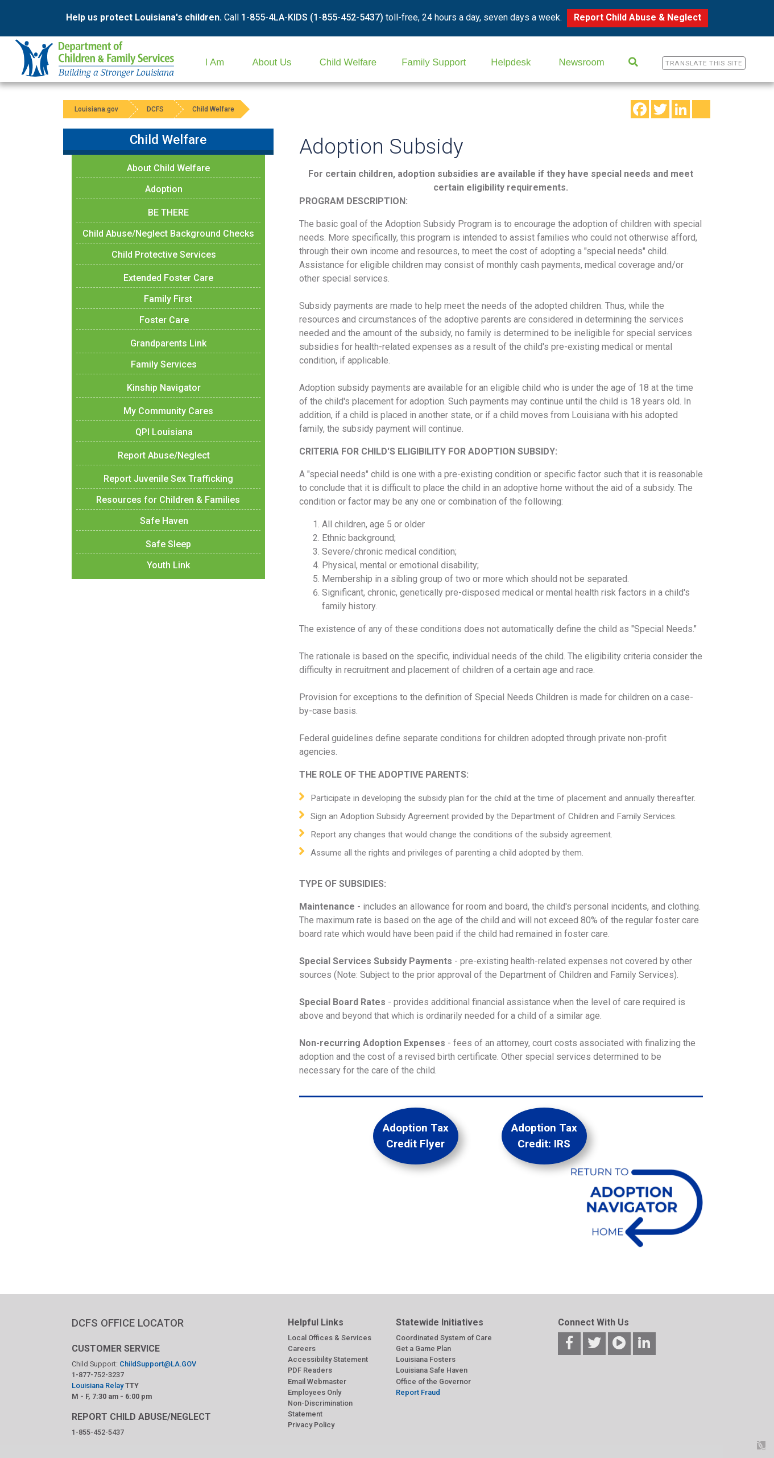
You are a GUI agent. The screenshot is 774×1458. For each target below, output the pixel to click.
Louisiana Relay (98, 1385)
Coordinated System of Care (444, 1337)
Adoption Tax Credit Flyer (416, 1136)
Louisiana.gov (96, 109)
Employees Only (314, 1392)
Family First (168, 299)
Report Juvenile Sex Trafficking (168, 478)
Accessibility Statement (328, 1359)
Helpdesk (511, 62)
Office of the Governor (433, 1381)
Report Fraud (418, 1392)
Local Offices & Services (329, 1337)
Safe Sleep (168, 544)
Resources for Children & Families (168, 499)
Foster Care (164, 320)
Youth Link (168, 565)
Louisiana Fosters (426, 1359)
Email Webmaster (317, 1381)
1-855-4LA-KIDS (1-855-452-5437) (312, 17)
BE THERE (168, 212)
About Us (271, 62)
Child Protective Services (163, 254)
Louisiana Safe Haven (431, 1370)
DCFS (155, 109)
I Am (215, 62)
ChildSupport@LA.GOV (157, 1364)
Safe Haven (164, 520)
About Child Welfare (168, 168)
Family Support (434, 62)
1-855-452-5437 (98, 1432)
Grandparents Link (168, 343)
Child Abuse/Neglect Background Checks (168, 233)
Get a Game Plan (423, 1348)
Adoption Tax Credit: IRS (544, 1136)
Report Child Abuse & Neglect (637, 17)
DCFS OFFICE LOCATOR (128, 1323)
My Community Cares (168, 411)
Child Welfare (348, 62)
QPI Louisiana (164, 432)
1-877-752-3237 (98, 1374)
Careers (302, 1348)
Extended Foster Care (168, 277)
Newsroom (582, 62)
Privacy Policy (311, 1424)
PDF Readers (310, 1370)
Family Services (164, 364)
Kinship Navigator (164, 387)
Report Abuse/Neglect (164, 455)
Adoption (164, 189)
